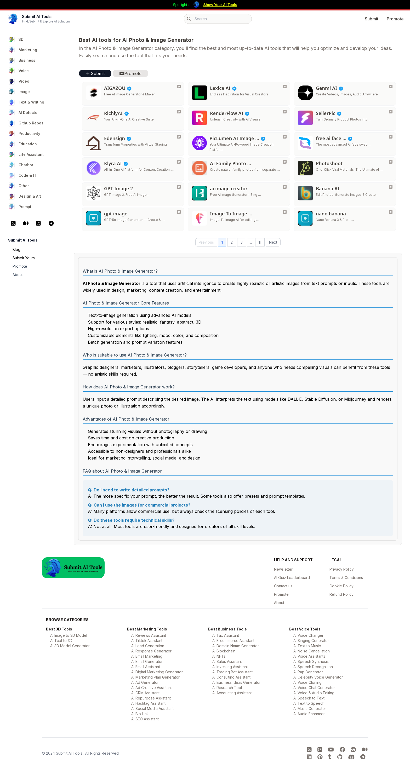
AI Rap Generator (308, 672)
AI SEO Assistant (145, 719)
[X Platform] (13, 223)
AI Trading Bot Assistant (232, 672)
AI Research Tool (227, 687)
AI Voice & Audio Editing (313, 693)
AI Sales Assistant (227, 661)
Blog (16, 249)
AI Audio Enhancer (309, 713)
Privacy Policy (341, 569)
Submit (371, 18)
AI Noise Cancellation (311, 651)
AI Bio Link (140, 713)
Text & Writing (26, 102)
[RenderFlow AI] (285, 111)
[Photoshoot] (390, 161)
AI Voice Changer (308, 635)
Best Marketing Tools (147, 629)
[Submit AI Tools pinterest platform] (320, 757)
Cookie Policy (341, 586)
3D (16, 39)
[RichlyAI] (179, 111)
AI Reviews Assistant (148, 635)
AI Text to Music (307, 646)
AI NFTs (218, 656)
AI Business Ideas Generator (236, 682)
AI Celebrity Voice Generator (318, 677)
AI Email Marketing (146, 656)
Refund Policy (341, 594)
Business (21, 60)
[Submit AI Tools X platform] (310, 750)
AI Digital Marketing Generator (157, 672)
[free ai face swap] (390, 136)
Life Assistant (26, 154)
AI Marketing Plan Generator (155, 677)
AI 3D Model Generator (70, 646)
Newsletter (283, 569)
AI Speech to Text (308, 698)
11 (260, 242)
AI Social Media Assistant (152, 708)
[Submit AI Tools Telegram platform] (362, 757)
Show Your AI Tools (220, 5)
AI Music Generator (309, 708)
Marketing (22, 50)
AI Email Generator (147, 661)
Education (22, 144)
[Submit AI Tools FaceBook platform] (343, 750)
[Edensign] (179, 136)
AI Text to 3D (61, 640)
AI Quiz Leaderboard (292, 577)
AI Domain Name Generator (235, 646)
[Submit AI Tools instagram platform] (320, 750)
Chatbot (20, 165)
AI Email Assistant (145, 666)
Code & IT (22, 175)
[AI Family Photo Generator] (285, 161)
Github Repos (25, 123)
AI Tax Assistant (225, 635)
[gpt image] (179, 212)
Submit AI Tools (69, 753)
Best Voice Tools (305, 629)
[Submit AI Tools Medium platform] (365, 750)
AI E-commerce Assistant (233, 640)
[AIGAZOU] (179, 86)
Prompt (19, 207)
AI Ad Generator (145, 682)
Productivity (24, 133)
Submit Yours (24, 258)
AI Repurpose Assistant (151, 698)
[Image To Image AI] (285, 212)
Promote (395, 18)
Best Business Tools (227, 629)
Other (18, 186)
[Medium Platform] (26, 223)
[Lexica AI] (285, 86)
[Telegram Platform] (51, 223)
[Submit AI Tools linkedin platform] (310, 757)
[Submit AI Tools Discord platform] (352, 757)
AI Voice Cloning (307, 682)
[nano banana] (390, 212)
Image (19, 92)
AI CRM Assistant (145, 693)
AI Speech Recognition (313, 666)
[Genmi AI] (390, 86)
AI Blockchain (223, 651)
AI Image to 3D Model (68, 635)
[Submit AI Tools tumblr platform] (330, 757)
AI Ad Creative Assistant (151, 687)
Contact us (283, 586)
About (18, 274)
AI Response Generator (151, 651)
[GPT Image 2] (179, 187)
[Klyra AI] (179, 161)
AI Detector (23, 113)
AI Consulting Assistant (231, 677)
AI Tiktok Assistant (146, 640)
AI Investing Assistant (230, 666)
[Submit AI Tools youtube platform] (331, 750)
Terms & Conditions (346, 577)
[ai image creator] (285, 187)
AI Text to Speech (308, 703)
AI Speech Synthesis (311, 661)
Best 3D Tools (59, 629)
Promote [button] (130, 73)
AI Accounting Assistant (232, 693)
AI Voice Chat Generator (314, 687)
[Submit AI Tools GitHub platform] (340, 757)
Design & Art (24, 196)
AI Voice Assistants (309, 656)
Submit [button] (95, 73)
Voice (18, 71)
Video (18, 81)
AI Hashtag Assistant (148, 703)
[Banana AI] (390, 187)
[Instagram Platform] (38, 223)
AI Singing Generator (311, 640)
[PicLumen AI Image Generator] (285, 136)
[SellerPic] (390, 111)
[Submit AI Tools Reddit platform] (354, 750)
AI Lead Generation (147, 646)
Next (273, 242)
